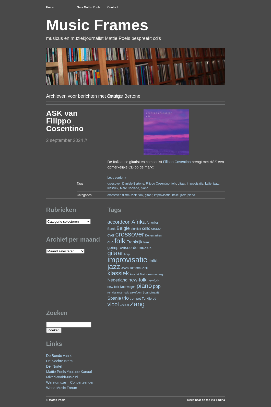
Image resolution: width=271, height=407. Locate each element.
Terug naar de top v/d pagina (206, 399)
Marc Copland (129, 188)
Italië (175, 195)
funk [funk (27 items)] (146, 242)
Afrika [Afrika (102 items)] (139, 222)
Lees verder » (116, 177)
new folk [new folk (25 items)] (113, 287)
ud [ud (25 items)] (154, 298)
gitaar (181, 183)
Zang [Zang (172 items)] (137, 304)
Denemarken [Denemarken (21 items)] (153, 235)
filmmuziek (129, 195)
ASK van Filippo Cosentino (65, 121)
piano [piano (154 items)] (144, 285)
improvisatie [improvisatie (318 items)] (127, 259)
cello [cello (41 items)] (146, 228)
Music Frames (97, 24)
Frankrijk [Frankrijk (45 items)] (134, 242)
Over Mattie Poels (88, 7)
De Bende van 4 (59, 356)
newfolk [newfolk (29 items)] (153, 280)
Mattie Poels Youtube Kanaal (69, 372)
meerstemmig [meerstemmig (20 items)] (154, 274)
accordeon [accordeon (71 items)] (119, 222)
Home (50, 7)
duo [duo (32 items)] (111, 242)
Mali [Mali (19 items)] (142, 274)
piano (144, 188)
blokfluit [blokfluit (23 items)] (136, 229)
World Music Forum (61, 388)
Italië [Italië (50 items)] (153, 260)
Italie (208, 183)
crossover (114, 183)
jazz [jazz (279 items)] (114, 266)
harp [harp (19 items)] (126, 254)
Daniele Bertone (133, 183)
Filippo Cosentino (177, 162)
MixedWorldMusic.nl (62, 377)
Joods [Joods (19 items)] (124, 267)
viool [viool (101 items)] (113, 304)
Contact (112, 7)
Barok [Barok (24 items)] (112, 229)
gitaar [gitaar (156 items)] (115, 253)
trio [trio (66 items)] (125, 298)
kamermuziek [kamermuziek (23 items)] (139, 268)
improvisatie (195, 183)
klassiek (113, 188)
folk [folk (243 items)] (119, 241)
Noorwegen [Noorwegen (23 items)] (128, 287)
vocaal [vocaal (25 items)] (124, 305)
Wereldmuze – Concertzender (70, 382)
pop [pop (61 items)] (156, 286)
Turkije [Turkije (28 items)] (147, 298)
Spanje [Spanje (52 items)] (114, 298)
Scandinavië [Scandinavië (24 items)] (151, 292)
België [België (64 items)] (123, 228)
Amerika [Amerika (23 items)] (152, 222)
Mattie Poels (57, 399)
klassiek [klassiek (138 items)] (118, 273)
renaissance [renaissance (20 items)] (115, 292)
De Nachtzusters (59, 361)
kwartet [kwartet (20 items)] (134, 274)
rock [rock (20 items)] (126, 292)
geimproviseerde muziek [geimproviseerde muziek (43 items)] (130, 247)
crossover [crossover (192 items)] (129, 234)
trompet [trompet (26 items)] (135, 298)
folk (173, 183)
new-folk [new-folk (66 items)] (137, 279)
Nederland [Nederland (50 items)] (118, 280)
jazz (216, 183)
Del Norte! (54, 366)
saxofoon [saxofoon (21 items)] (136, 292)
